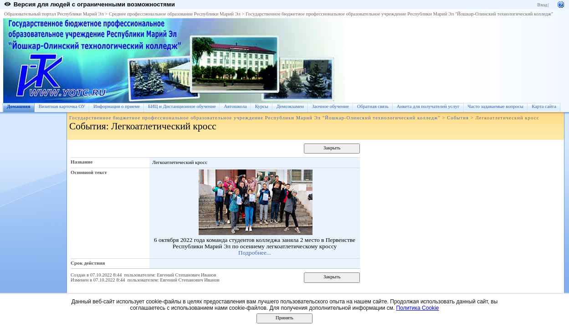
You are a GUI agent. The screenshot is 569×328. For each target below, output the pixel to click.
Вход (542, 4)
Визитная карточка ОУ (62, 106)
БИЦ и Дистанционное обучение (181, 106)
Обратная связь (373, 106)
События (458, 117)
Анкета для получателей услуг (428, 106)
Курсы (261, 106)
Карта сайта (544, 106)
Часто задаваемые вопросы (495, 106)
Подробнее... (254, 252)
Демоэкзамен (290, 106)
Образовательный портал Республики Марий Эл (54, 13)
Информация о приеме (116, 106)
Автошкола (235, 106)
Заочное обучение (330, 106)
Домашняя (19, 106)
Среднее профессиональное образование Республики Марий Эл (175, 13)
